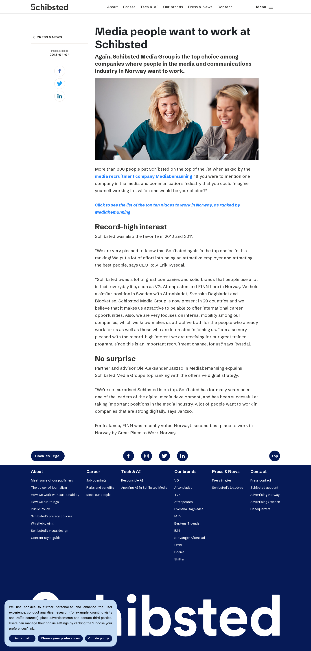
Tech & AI (149, 7)
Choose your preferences (60, 638)
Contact (224, 7)
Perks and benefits (100, 488)
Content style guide (46, 538)
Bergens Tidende (186, 523)
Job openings (96, 480)
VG (176, 480)
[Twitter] (59, 83)
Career (129, 7)
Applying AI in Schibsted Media (144, 488)
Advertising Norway (265, 495)
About (112, 7)
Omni (178, 545)
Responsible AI (132, 480)
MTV (178, 516)
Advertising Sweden (265, 502)
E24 (177, 531)
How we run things (45, 502)
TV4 (177, 495)
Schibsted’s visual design (49, 531)
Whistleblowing (42, 523)
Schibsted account (264, 488)
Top (274, 456)
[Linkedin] (59, 96)
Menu (264, 7)
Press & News (200, 7)
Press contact (260, 480)
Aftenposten (183, 502)
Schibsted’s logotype (227, 488)
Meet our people (98, 495)
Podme (179, 552)
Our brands (173, 7)
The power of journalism (49, 488)
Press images (222, 480)
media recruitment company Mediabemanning (143, 176)
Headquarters (260, 509)
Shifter (179, 559)
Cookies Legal (48, 456)
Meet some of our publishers (52, 480)
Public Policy (40, 509)
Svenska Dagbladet (188, 509)
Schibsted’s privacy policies (51, 516)
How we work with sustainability (55, 495)
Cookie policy (98, 638)
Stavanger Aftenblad (189, 538)
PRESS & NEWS (46, 37)
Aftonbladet (183, 488)
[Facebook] (59, 71)
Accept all (22, 638)
